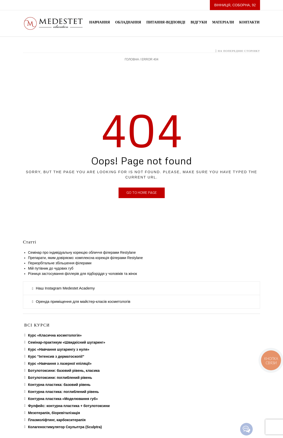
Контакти (249, 22)
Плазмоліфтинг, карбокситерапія (57, 420)
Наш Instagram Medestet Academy (65, 288)
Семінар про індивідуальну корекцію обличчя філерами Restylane (82, 252)
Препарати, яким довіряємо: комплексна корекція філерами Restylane (85, 258)
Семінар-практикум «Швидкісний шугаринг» (66, 342)
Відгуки (199, 22)
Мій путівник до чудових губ (50, 268)
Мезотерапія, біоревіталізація (54, 413)
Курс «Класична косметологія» (55, 335)
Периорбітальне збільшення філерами (60, 263)
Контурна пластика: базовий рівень (59, 385)
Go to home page (141, 193)
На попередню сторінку (239, 50)
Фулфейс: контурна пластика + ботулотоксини (69, 406)
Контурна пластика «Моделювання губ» (63, 399)
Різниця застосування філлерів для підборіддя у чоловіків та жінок (82, 274)
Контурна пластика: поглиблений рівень (63, 392)
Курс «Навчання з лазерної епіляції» (60, 363)
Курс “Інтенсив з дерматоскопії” (56, 356)
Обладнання (128, 22)
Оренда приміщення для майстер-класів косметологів (83, 301)
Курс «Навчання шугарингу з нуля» (58, 349)
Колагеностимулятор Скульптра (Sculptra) (65, 427)
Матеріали (223, 22)
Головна (132, 59)
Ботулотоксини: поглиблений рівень (60, 378)
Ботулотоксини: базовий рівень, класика (64, 371)
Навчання (99, 22)
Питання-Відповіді (165, 22)
